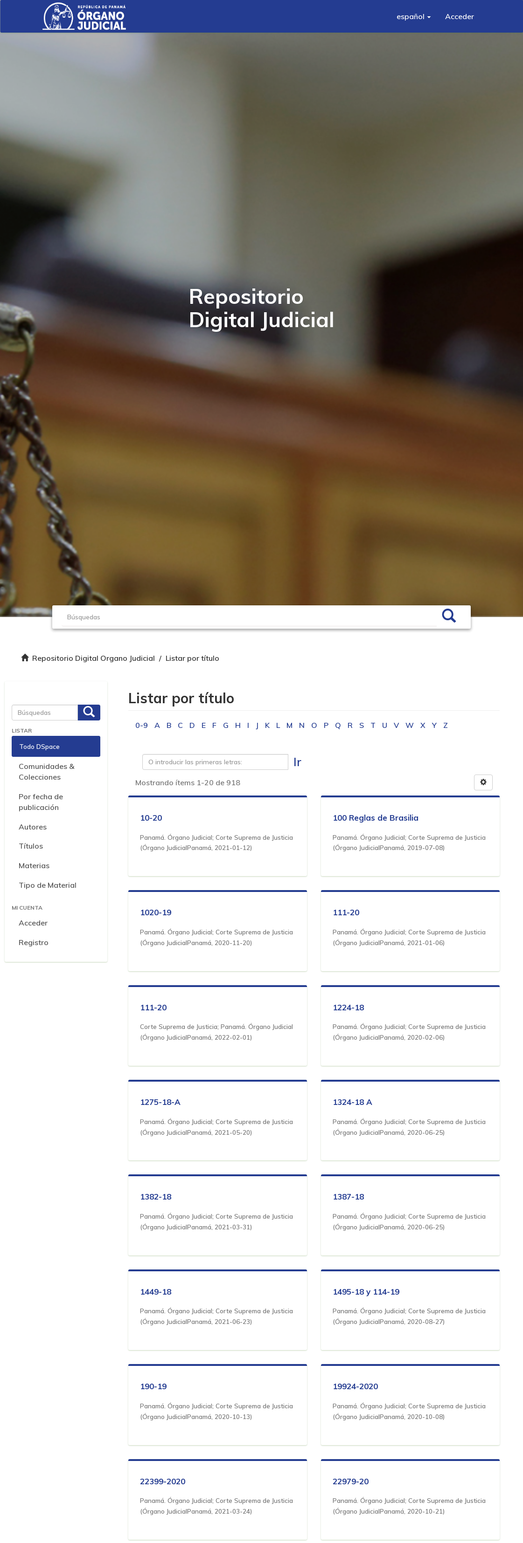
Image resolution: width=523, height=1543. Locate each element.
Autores (33, 826)
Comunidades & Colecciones (46, 771)
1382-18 (155, 1196)
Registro (34, 942)
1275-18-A (160, 1102)
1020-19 (155, 912)
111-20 (346, 912)
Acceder (33, 922)
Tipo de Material (48, 885)
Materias (34, 865)
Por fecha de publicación (41, 802)
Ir (297, 761)
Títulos (31, 845)
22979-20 (351, 1481)
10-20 (151, 818)
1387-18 (348, 1196)
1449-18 (155, 1291)
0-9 (141, 725)
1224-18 (348, 1007)
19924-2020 (355, 1386)
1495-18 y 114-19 (366, 1291)
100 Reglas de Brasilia (375, 818)
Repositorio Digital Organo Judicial (93, 658)
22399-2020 (162, 1481)
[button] (414, 16)
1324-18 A (352, 1102)
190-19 (153, 1386)
